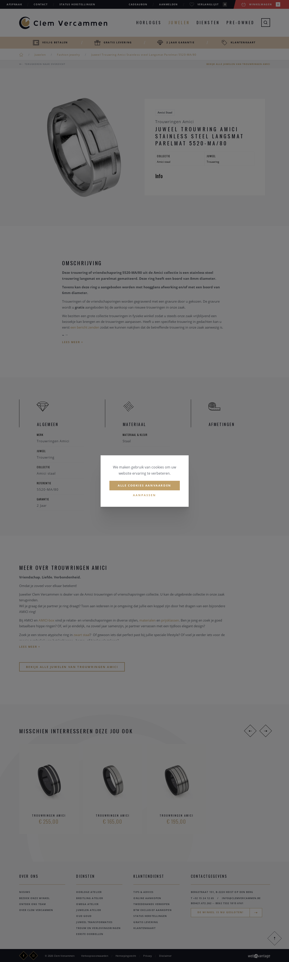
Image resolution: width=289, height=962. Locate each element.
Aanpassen (144, 495)
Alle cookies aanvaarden (144, 485)
